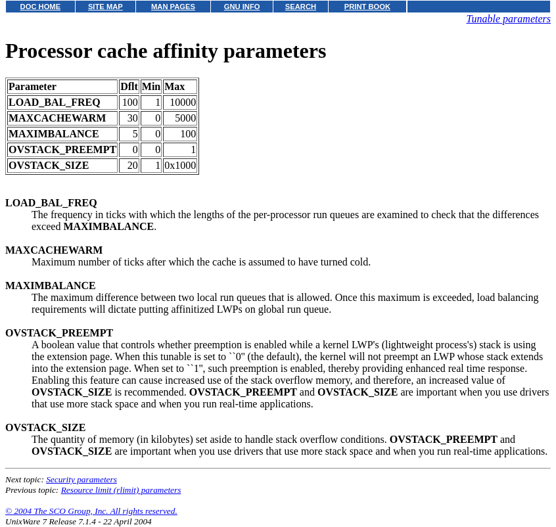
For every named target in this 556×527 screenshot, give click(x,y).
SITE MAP (105, 7)
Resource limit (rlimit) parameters (121, 490)
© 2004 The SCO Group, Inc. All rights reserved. (91, 511)
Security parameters (81, 479)
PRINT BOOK (367, 7)
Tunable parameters (509, 18)
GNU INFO (242, 7)
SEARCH (300, 7)
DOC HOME (40, 7)
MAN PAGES (173, 7)
